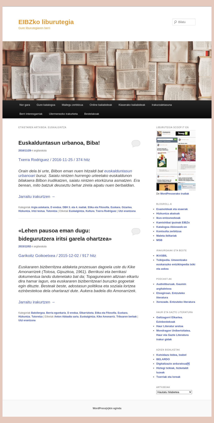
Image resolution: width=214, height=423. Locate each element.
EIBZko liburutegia (46, 21)
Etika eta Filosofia (98, 207)
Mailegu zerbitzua (72, 104)
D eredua (55, 207)
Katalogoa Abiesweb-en (171, 226)
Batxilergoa (38, 312)
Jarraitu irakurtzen (36, 196)
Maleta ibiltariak (166, 235)
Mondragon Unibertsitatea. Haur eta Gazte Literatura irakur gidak (173, 335)
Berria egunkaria (56, 312)
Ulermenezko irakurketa (63, 113)
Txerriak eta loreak (168, 376)
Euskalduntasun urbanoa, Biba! (59, 143)
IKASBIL (161, 255)
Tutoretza (51, 211)
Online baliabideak (101, 104)
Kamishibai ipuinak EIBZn (173, 222)
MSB (159, 240)
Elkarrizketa (86, 312)
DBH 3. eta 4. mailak (74, 207)
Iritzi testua (38, 211)
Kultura (90, 211)
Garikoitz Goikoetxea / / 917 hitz (57, 255)
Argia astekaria (40, 207)
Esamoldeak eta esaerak (172, 209)
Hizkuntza (24, 211)
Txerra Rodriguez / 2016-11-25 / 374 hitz (54, 159)
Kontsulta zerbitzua (168, 231)
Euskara (115, 207)
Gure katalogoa (46, 104)
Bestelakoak (91, 113)
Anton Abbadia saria (66, 316)
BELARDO (163, 359)
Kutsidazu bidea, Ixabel (171, 354)
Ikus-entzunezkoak (168, 217)
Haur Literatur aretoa (169, 326)
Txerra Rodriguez (106, 211)
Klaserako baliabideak (132, 104)
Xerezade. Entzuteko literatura (175, 301)
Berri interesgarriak (30, 113)
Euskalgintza (76, 211)
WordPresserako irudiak (174, 193)
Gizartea (126, 207)
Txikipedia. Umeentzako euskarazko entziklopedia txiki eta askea (175, 264)
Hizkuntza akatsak (168, 213)
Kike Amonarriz (106, 316)
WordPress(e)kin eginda (107, 408)
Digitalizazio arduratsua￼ (173, 363)
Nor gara (24, 104)
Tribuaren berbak (126, 316)
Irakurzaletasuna (162, 104)
